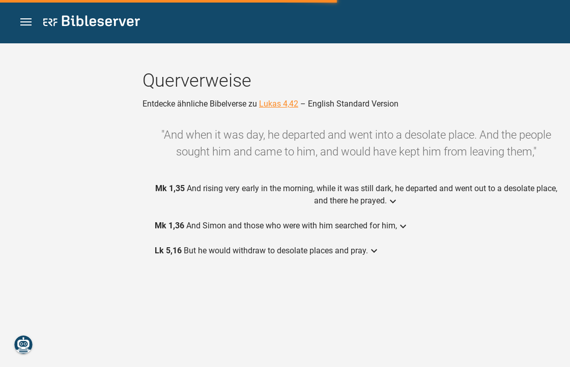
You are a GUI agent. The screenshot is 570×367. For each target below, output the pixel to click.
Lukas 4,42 (278, 104)
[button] (26, 22)
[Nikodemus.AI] (23, 344)
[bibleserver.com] (91, 23)
